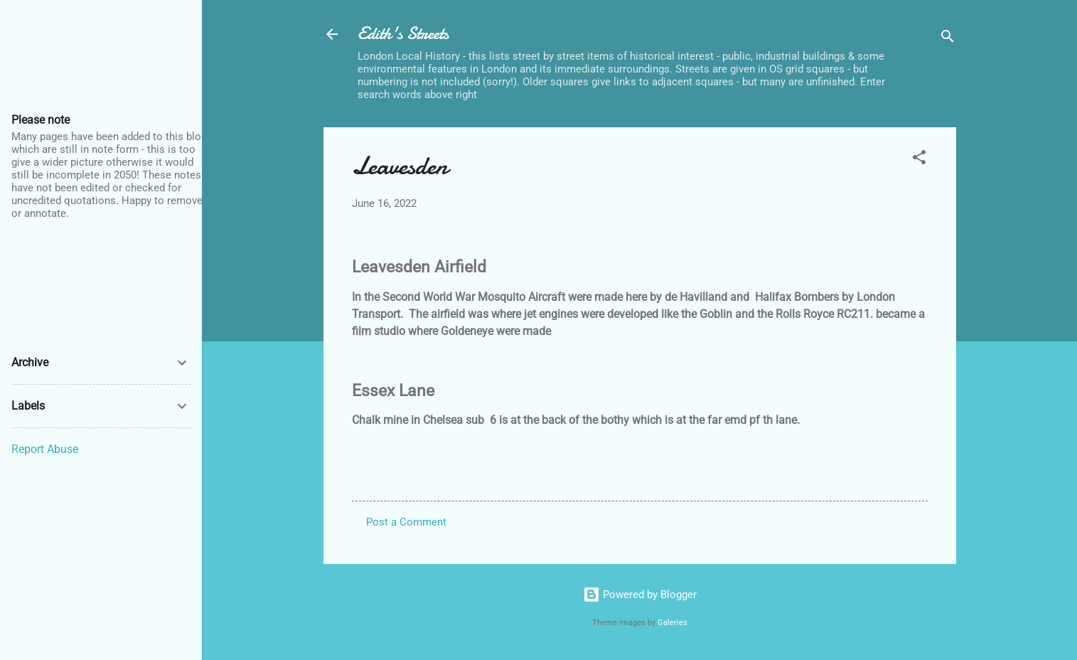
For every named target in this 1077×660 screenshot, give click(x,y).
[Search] (947, 38)
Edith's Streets (403, 34)
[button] (919, 160)
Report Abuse (44, 449)
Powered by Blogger (640, 594)
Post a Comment (406, 522)
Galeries (672, 622)
